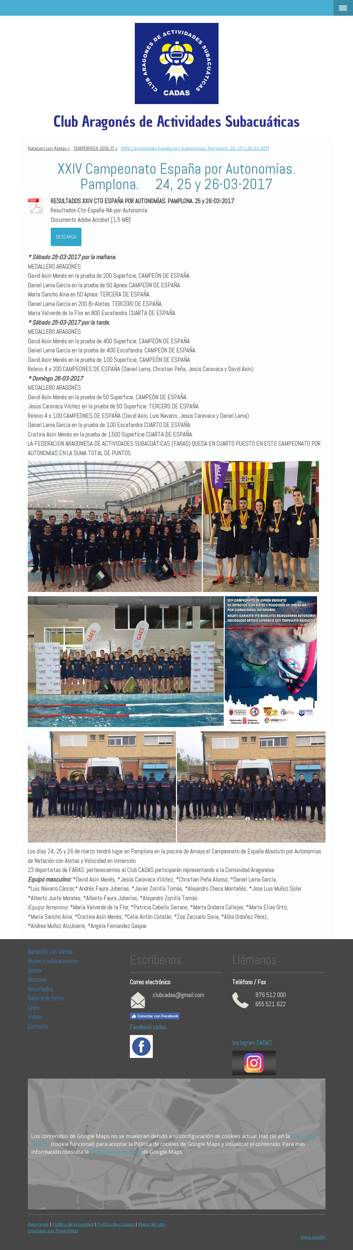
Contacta (38, 1026)
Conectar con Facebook (154, 1016)
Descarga (66, 236)
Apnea (34, 970)
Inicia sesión (313, 1237)
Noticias (38, 979)
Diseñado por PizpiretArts (53, 1231)
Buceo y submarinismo (53, 961)
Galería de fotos (46, 998)
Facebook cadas (148, 1027)
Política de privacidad (115, 1151)
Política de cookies (116, 1224)
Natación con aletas (50, 952)
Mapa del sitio (152, 1224)
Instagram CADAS (252, 1043)
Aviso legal (38, 1224)
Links (34, 1008)
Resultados (40, 989)
